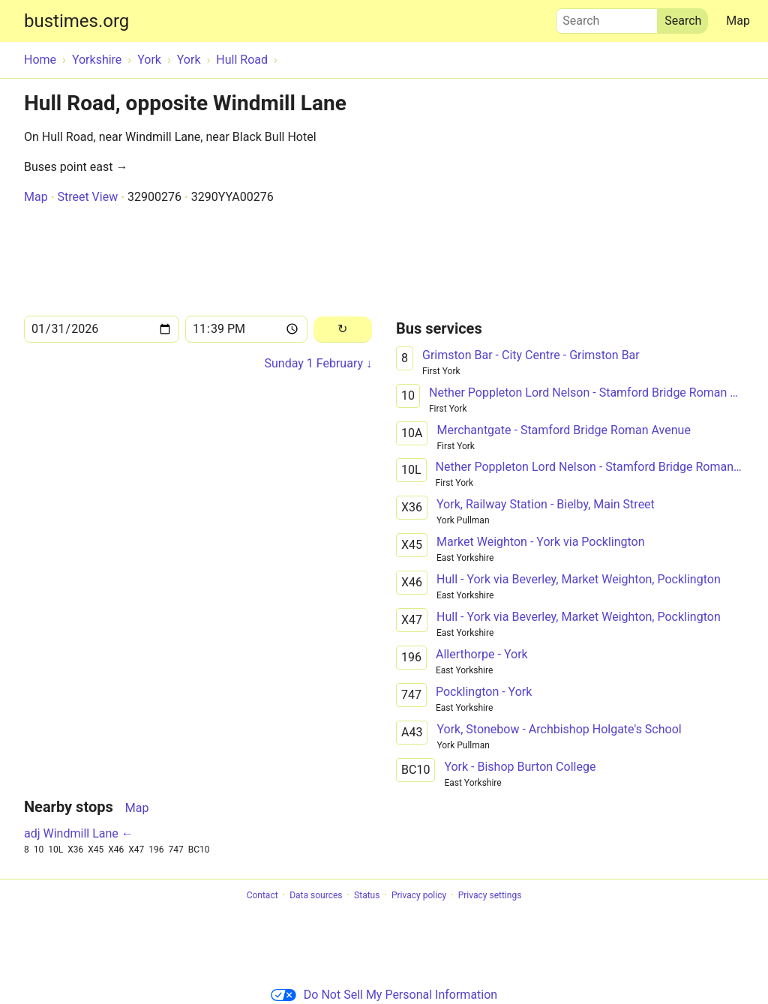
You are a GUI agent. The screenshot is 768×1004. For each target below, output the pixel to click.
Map (738, 20)
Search (607, 17)
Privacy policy (419, 895)
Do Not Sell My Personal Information (384, 995)
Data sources (316, 895)
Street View (87, 197)
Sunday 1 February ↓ (318, 363)
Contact (262, 895)
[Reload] (343, 329)
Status (367, 895)
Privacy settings (490, 895)
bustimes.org (76, 20)
